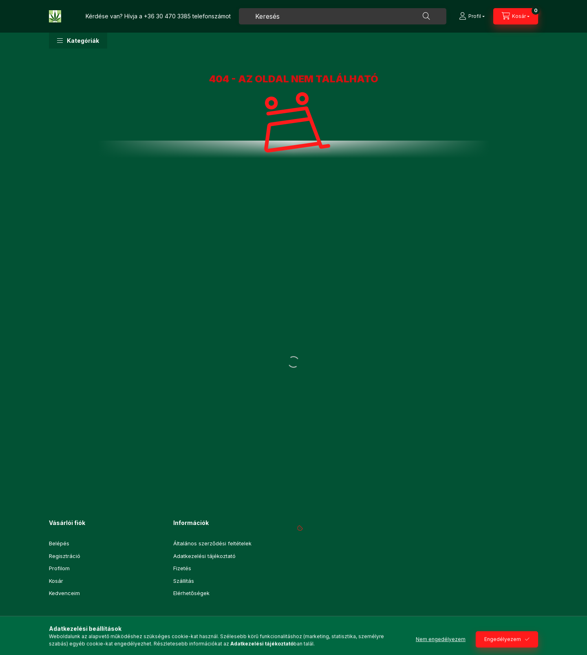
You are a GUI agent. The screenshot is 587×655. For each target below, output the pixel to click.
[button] (78, 41)
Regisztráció (64, 556)
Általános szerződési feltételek (212, 543)
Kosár (56, 581)
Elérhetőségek (191, 593)
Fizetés (182, 568)
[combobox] (342, 16)
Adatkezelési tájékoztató (204, 556)
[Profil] (471, 16)
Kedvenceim (64, 593)
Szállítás (183, 581)
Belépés (59, 543)
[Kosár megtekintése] (515, 16)
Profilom (59, 568)
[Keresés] (426, 16)
